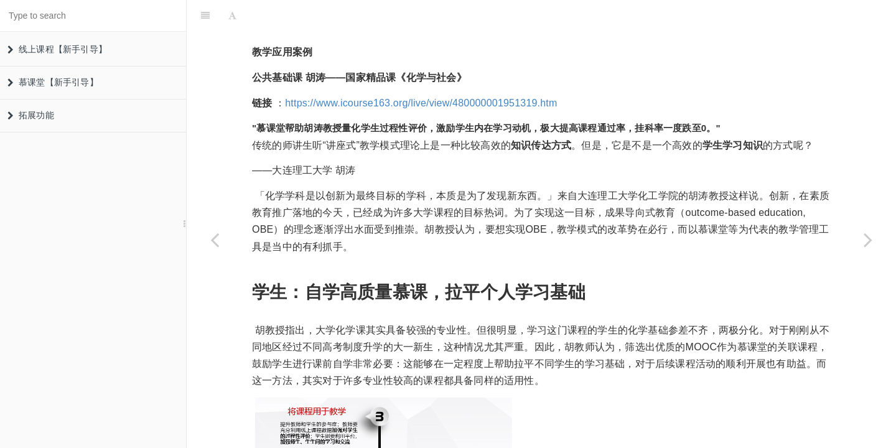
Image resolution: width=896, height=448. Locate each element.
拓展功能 (30, 115)
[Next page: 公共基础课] (868, 239)
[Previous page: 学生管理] (215, 239)
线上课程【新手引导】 (57, 49)
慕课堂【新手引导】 (52, 82)
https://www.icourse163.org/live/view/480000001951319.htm (421, 72)
